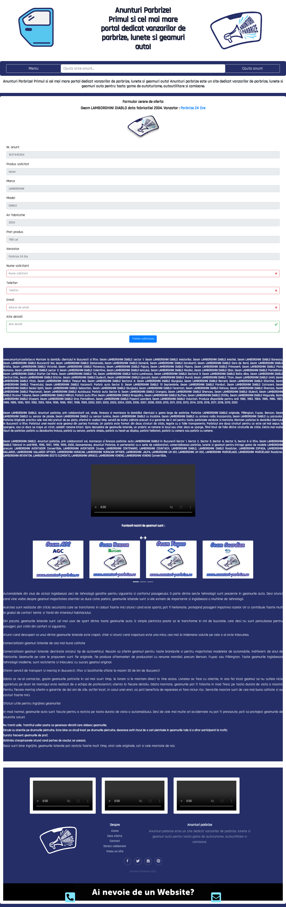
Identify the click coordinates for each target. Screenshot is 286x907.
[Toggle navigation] (33, 68)
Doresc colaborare (114, 846)
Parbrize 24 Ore (193, 108)
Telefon (11, 283)
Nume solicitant (17, 265)
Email (10, 299)
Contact (115, 841)
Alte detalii (14, 316)
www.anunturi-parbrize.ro (19, 359)
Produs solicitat (17, 164)
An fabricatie (15, 215)
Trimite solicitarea (143, 339)
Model (10, 198)
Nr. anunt (12, 147)
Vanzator (12, 248)
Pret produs (14, 232)
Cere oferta (114, 836)
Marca (10, 181)
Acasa (115, 831)
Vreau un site (114, 851)
